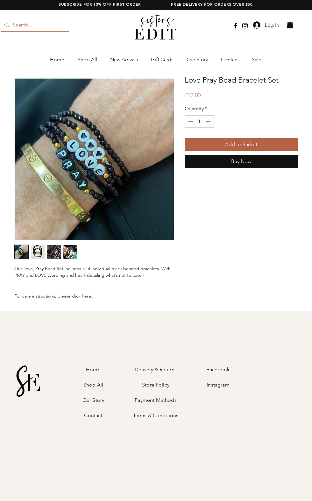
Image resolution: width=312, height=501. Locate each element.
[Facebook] (235, 25)
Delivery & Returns (156, 369)
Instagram (218, 385)
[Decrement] (190, 121)
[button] (290, 24)
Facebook (218, 369)
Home (93, 369)
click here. (82, 296)
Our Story (93, 400)
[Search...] (34, 25)
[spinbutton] (199, 121)
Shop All (93, 385)
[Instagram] (245, 25)
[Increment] (208, 121)
